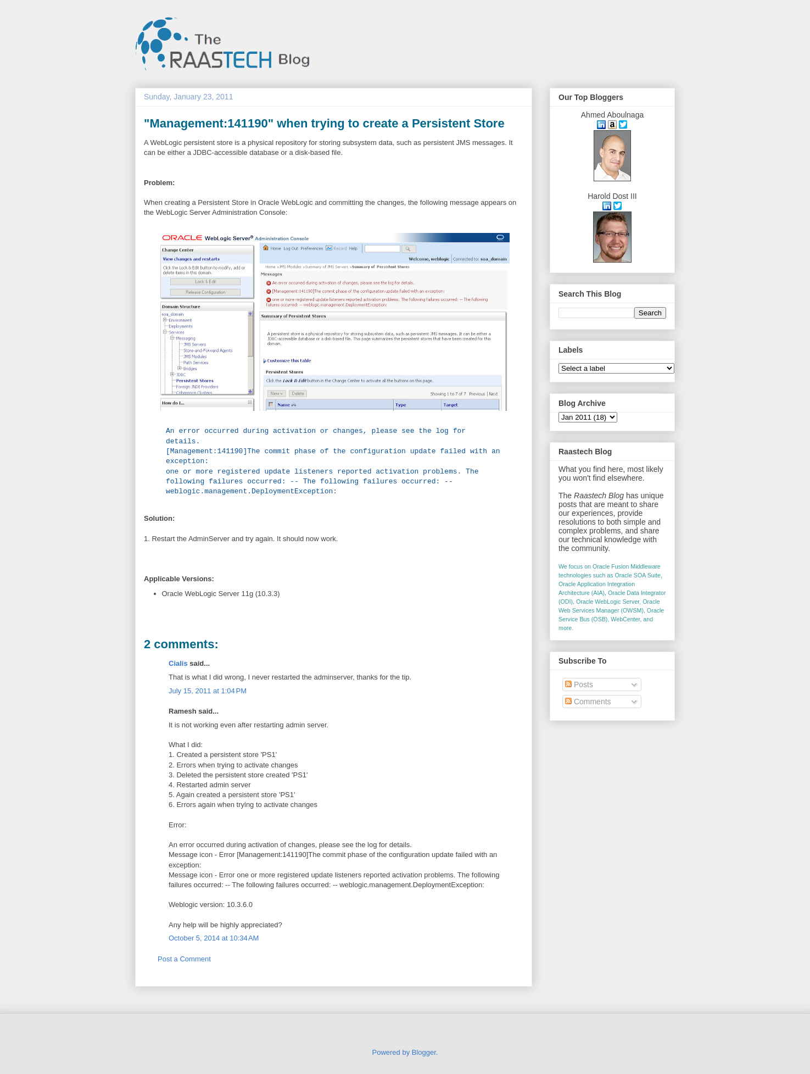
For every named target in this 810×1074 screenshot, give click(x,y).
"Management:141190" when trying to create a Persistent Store (324, 123)
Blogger (424, 1052)
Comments (588, 701)
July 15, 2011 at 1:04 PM (208, 691)
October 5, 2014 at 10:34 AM (214, 938)
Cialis (178, 663)
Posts (579, 684)
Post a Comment (184, 959)
